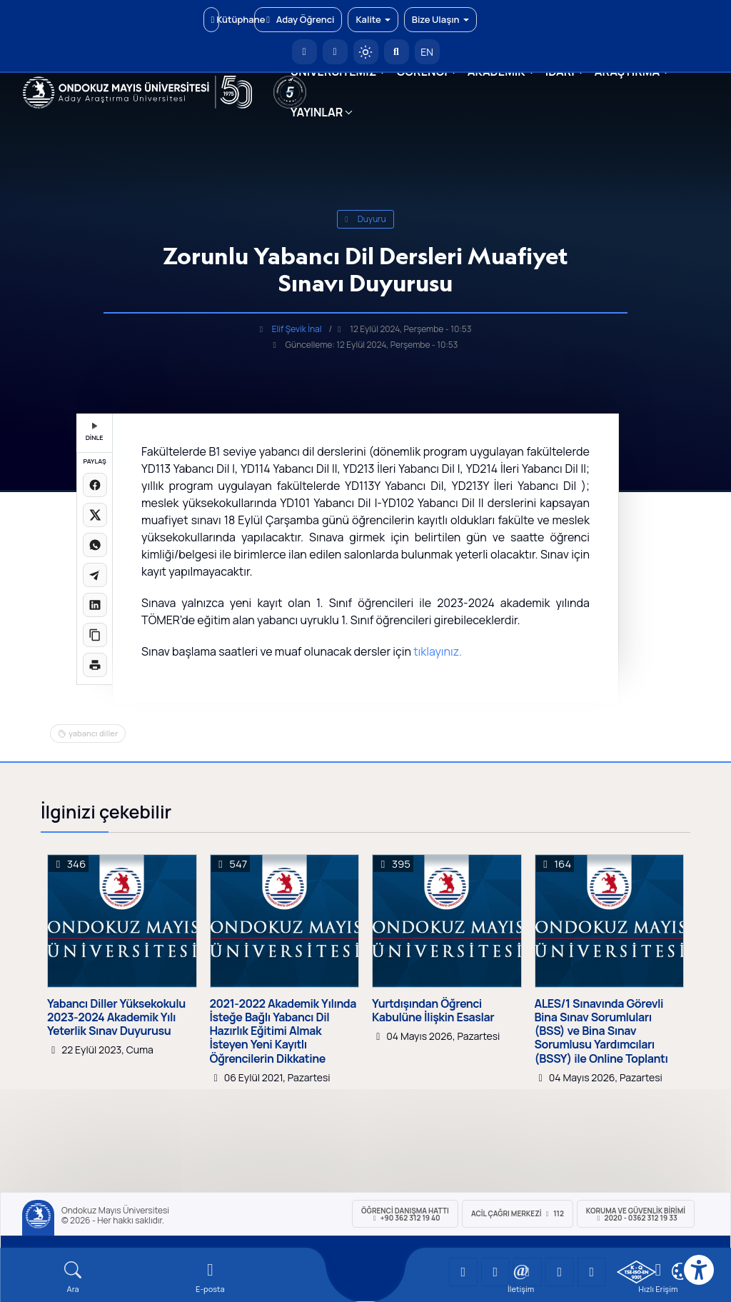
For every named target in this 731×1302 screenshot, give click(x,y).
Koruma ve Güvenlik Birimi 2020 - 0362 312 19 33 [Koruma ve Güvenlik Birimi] (635, 1214)
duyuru (365, 219)
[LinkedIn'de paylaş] (95, 605)
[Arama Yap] (396, 51)
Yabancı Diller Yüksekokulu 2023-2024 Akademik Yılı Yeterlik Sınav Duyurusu (116, 1017)
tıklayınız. (437, 651)
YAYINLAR (317, 112)
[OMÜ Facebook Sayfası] (592, 1272)
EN (426, 52)
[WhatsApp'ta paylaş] (95, 545)
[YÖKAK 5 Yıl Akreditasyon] (289, 92)
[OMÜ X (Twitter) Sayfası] (559, 1272)
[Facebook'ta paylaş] (95, 485)
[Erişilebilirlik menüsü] (699, 1270)
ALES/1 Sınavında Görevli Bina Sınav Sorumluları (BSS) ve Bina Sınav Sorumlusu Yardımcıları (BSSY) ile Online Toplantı (601, 1031)
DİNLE (95, 432)
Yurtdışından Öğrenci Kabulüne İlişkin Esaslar (433, 1010)
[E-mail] (209, 1277)
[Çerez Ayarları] (680, 1271)
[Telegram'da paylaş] (95, 575)
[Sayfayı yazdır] (95, 665)
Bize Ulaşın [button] (440, 19)
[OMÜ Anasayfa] (304, 51)
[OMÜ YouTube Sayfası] (463, 1272)
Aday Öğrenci (298, 19)
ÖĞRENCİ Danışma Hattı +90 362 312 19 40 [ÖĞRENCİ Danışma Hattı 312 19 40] (405, 1214)
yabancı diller (93, 733)
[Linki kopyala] (95, 635)
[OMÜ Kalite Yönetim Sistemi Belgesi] (636, 1272)
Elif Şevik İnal (297, 329)
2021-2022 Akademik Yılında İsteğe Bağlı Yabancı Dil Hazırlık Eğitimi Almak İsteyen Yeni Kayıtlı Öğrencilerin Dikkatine (283, 1031)
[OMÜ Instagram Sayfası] (527, 1272)
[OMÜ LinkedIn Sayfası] (495, 1272)
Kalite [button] (373, 19)
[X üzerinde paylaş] (95, 515)
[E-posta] (335, 51)
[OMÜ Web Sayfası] (137, 92)
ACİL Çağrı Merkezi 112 (517, 1213)
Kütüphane (215, 19)
